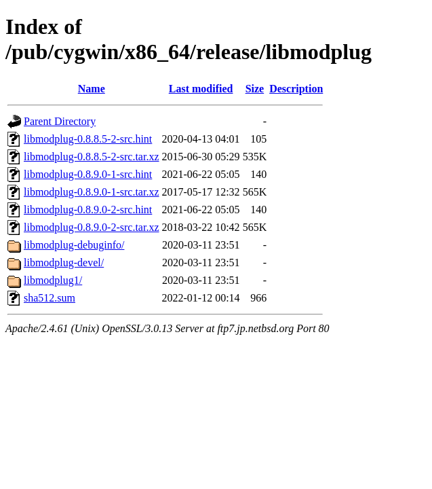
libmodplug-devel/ (64, 262)
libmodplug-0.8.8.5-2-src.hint (88, 139)
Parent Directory (60, 121)
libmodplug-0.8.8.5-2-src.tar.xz (91, 156)
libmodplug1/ (53, 280)
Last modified (201, 88)
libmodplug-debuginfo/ (74, 245)
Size (255, 88)
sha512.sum (49, 298)
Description (296, 88)
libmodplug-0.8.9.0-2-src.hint (88, 209)
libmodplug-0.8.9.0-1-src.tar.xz (91, 192)
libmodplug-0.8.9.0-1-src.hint (88, 174)
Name (91, 88)
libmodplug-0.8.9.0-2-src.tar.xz (91, 227)
